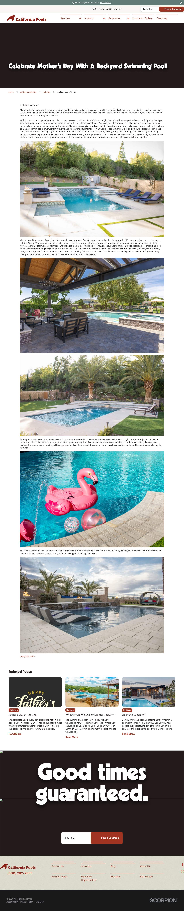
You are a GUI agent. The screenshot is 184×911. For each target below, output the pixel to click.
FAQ (94, 9)
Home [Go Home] (11, 92)
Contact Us (57, 866)
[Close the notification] (181, 3)
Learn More (105, 2)
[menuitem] (71, 18)
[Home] (26, 18)
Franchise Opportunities (111, 9)
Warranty (116, 876)
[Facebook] (182, 864)
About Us (145, 866)
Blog (113, 866)
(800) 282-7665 (27, 656)
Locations (86, 866)
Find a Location (173, 9)
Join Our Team (59, 876)
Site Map (40, 901)
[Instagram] (182, 871)
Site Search (146, 876)
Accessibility (12, 901)
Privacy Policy (26, 901)
